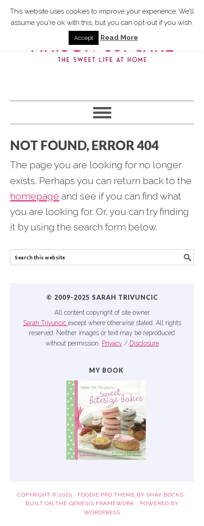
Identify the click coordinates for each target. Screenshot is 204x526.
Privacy (112, 343)
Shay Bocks (165, 495)
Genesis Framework (101, 503)
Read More (119, 38)
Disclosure (144, 343)
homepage (34, 196)
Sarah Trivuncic (45, 322)
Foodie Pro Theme (106, 495)
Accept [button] (83, 37)
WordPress (102, 512)
